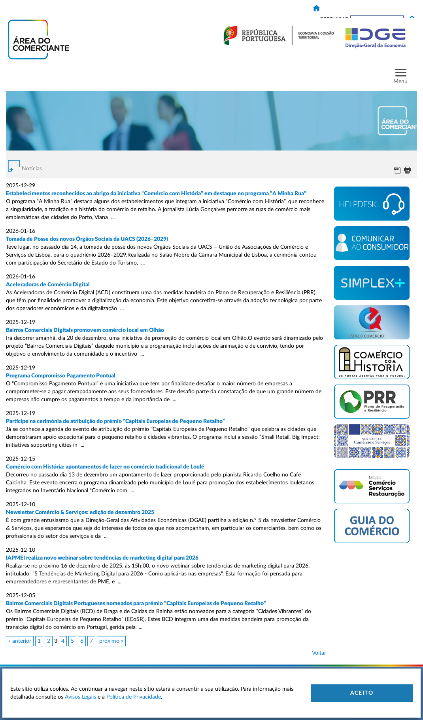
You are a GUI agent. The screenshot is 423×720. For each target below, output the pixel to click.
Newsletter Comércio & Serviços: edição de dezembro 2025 (80, 512)
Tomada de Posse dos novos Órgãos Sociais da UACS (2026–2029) (87, 239)
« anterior (19, 641)
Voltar (319, 653)
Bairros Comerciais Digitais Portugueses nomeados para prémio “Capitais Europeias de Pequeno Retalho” (136, 603)
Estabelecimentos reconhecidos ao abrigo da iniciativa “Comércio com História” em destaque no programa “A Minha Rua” (156, 193)
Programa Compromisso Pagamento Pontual (60, 376)
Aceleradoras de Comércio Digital (48, 285)
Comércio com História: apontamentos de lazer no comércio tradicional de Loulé (106, 467)
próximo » (111, 641)
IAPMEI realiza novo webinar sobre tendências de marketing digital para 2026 (102, 558)
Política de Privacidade (133, 697)
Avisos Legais (80, 697)
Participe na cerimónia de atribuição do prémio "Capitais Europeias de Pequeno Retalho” (115, 421)
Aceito (361, 693)
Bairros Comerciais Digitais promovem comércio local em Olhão (85, 330)
